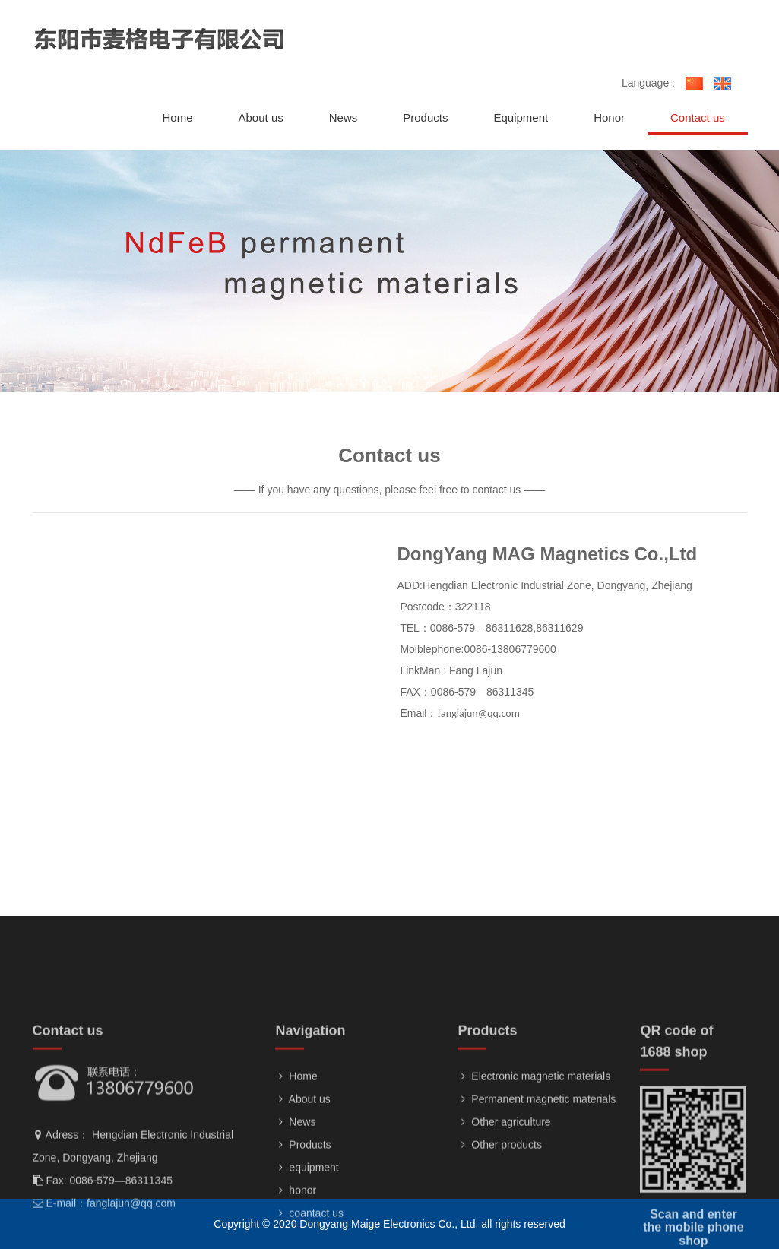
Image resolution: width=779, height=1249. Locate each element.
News (295, 1190)
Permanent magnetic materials (537, 1167)
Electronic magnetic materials (534, 1144)
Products (303, 1212)
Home (296, 1144)
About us (302, 1167)
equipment (306, 1235)
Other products (500, 1212)
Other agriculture (504, 1190)
